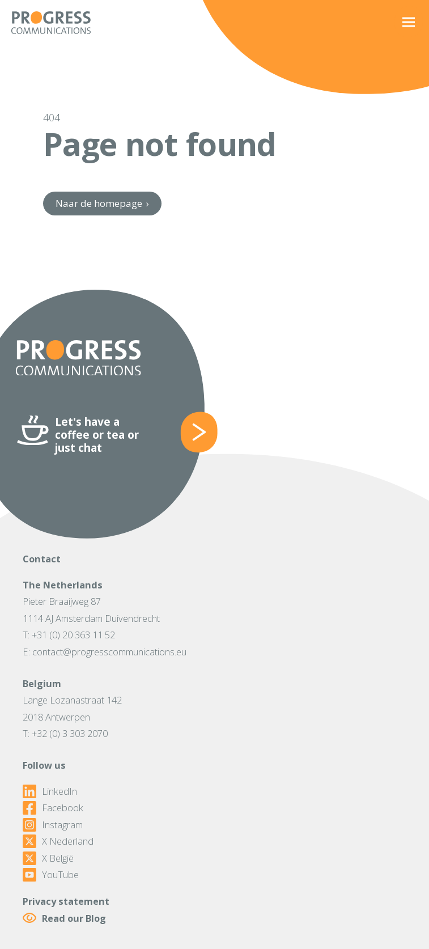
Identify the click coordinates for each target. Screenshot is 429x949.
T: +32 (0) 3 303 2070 (65, 733)
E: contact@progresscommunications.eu (104, 651)
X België (48, 858)
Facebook (53, 808)
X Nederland (58, 841)
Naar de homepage (102, 203)
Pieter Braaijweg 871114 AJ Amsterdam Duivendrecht (91, 609)
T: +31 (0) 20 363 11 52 (69, 634)
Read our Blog (64, 918)
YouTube (51, 874)
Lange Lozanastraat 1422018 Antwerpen (72, 708)
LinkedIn (50, 791)
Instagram (53, 825)
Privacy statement (66, 901)
